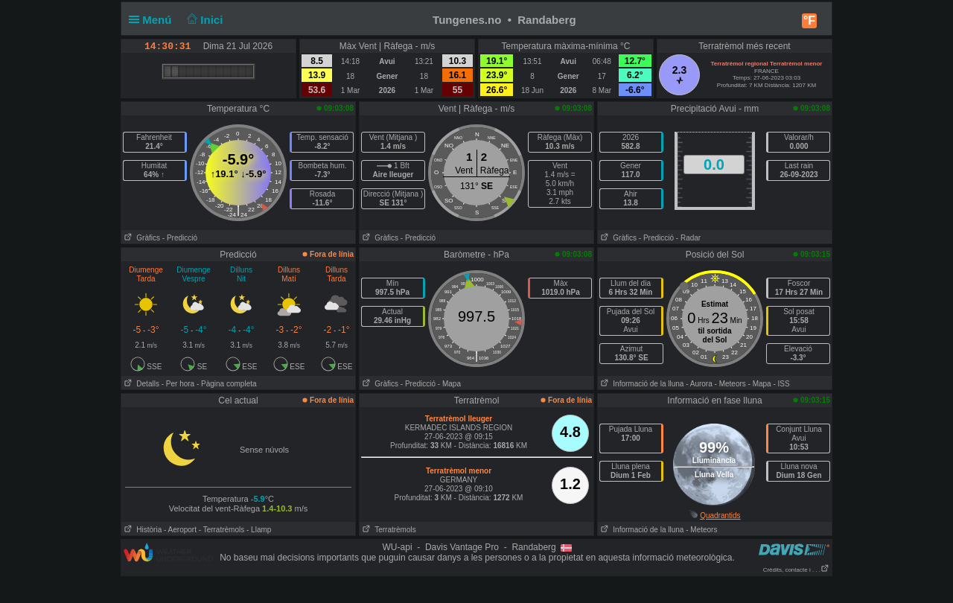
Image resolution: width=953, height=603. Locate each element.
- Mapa (449, 384)
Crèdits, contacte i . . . (796, 570)
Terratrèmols (388, 530)
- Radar (688, 238)
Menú (153, 19)
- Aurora (699, 384)
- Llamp (258, 530)
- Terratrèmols (222, 530)
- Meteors (730, 384)
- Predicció (179, 238)
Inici (203, 19)
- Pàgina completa (227, 384)
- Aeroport (180, 530)
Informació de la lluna (640, 384)
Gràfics (140, 238)
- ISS (781, 384)
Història (141, 530)
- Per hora (178, 384)
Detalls (140, 384)
